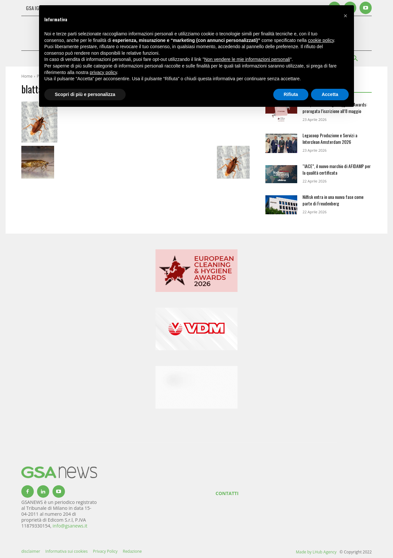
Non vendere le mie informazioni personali (247, 59)
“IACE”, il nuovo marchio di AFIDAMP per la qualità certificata (336, 169)
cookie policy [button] (321, 40)
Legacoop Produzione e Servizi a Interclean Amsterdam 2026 (329, 138)
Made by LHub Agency (316, 552)
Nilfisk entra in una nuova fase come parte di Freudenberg (332, 200)
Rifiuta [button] (291, 94)
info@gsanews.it (69, 526)
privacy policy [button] (103, 72)
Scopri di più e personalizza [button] (85, 94)
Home (26, 76)
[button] (345, 15)
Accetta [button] (329, 94)
